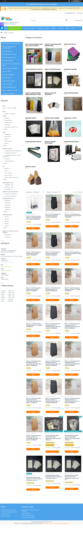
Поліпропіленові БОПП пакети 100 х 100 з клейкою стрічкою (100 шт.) (72, 477)
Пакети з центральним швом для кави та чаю (33, 94)
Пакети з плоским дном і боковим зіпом (9, 47)
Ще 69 (5, 129)
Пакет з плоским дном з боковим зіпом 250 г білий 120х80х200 (73, 215)
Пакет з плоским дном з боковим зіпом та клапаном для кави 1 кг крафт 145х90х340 (33, 438)
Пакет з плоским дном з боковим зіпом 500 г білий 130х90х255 (73, 253)
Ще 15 (5, 163)
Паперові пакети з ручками (8, 510)
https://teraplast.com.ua (7, 266)
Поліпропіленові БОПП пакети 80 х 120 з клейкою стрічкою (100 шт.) (53, 477)
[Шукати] (66, 20)
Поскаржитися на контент (48, 523)
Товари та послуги (14, 28)
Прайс (67, 28)
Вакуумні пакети (31, 118)
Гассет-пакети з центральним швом (10, 64)
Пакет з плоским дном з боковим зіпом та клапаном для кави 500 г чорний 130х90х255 (53, 363)
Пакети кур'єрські (70, 44)
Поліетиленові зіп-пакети (34, 69)
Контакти (60, 28)
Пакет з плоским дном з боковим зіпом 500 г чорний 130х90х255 (53, 253)
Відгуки (53, 28)
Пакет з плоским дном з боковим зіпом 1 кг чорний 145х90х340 (53, 289)
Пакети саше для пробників (10, 68)
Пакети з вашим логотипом (50, 142)
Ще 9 (5, 179)
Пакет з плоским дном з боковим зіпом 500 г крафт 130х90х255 (33, 289)
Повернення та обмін (43, 28)
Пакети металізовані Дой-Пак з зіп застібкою (30, 510)
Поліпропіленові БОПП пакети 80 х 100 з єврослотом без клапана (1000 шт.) (53, 438)
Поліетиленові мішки (71, 93)
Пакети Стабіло (31, 167)
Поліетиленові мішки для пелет (9, 512)
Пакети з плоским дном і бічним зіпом (53, 45)
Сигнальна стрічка (70, 118)
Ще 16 (5, 211)
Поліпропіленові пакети (9, 57)
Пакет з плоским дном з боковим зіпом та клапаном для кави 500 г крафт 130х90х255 (34, 400)
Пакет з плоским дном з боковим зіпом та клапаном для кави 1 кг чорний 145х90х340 (53, 400)
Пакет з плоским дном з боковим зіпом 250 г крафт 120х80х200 (33, 253)
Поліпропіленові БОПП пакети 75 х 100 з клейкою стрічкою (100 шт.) (34, 479)
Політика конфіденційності (62, 523)
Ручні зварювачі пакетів (33, 142)
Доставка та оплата (28, 28)
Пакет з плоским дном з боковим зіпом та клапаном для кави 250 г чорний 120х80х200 (53, 326)
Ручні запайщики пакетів (9, 87)
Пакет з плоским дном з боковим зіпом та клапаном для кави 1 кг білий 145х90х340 (72, 400)
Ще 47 (5, 228)
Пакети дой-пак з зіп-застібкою (11, 43)
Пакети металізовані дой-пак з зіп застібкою (34, 45)
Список (80, 192)
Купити (33, 228)
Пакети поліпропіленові (52, 69)
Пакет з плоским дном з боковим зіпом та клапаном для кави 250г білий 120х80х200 (72, 326)
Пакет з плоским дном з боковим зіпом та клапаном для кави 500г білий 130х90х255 (72, 363)
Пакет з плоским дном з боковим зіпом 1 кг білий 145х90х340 (72, 289)
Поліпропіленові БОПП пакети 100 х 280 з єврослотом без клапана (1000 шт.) (72, 438)
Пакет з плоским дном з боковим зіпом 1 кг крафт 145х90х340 (34, 325)
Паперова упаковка (70, 69)
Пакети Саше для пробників (50, 94)
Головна (4, 28)
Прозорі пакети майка (52, 118)
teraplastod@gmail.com (6, 270)
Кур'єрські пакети (7, 51)
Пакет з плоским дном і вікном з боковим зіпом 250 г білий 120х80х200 (33, 217)
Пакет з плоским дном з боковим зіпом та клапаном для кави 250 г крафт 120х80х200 (34, 363)
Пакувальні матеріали (71, 142)
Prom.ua (50, 522)
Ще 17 (5, 145)
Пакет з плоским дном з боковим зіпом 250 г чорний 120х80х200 (53, 215)
